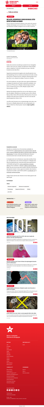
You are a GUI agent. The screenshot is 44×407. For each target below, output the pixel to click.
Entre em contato (26, 372)
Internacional (9, 349)
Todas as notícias (12, 12)
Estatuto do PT (9, 371)
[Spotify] (36, 8)
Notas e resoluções (12, 335)
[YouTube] (33, 8)
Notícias (9, 342)
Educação (10, 202)
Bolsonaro (10, 234)
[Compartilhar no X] (35, 242)
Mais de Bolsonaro (10, 217)
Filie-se (30, 5)
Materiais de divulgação (13, 337)
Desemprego (10, 189)
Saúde (8, 351)
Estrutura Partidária (10, 376)
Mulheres (28, 202)
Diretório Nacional (10, 379)
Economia (8, 346)
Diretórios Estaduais (10, 382)
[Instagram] (30, 8)
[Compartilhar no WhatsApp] (10, 62)
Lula (7, 344)
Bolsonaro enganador (12, 186)
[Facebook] (28, 8)
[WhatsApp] (35, 8)
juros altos (10, 191)
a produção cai (31, 170)
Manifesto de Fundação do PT (12, 374)
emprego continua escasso (13, 172)
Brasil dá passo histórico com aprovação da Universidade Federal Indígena (14, 206)
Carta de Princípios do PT (11, 372)
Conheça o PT (10, 367)
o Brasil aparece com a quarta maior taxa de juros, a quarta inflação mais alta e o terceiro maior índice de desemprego (22, 152)
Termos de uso (9, 393)
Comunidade (25, 367)
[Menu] (37, 2)
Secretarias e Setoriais (11, 381)
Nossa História (9, 369)
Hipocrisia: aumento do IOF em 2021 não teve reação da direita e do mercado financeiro (20, 237)
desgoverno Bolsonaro (20, 189)
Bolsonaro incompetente (24, 186)
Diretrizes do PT (26, 342)
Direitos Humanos (10, 356)
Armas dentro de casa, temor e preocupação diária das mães (21, 313)
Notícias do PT (9, 364)
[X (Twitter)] (32, 8)
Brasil (8, 348)
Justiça (8, 361)
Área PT (13, 5)
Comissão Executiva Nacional (12, 377)
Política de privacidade (11, 394)
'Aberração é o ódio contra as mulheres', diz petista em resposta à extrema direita (32, 206)
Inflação (28, 189)
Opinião (8, 359)
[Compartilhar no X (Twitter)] (9, 62)
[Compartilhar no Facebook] (7, 62)
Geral (24, 344)
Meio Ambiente (9, 362)
